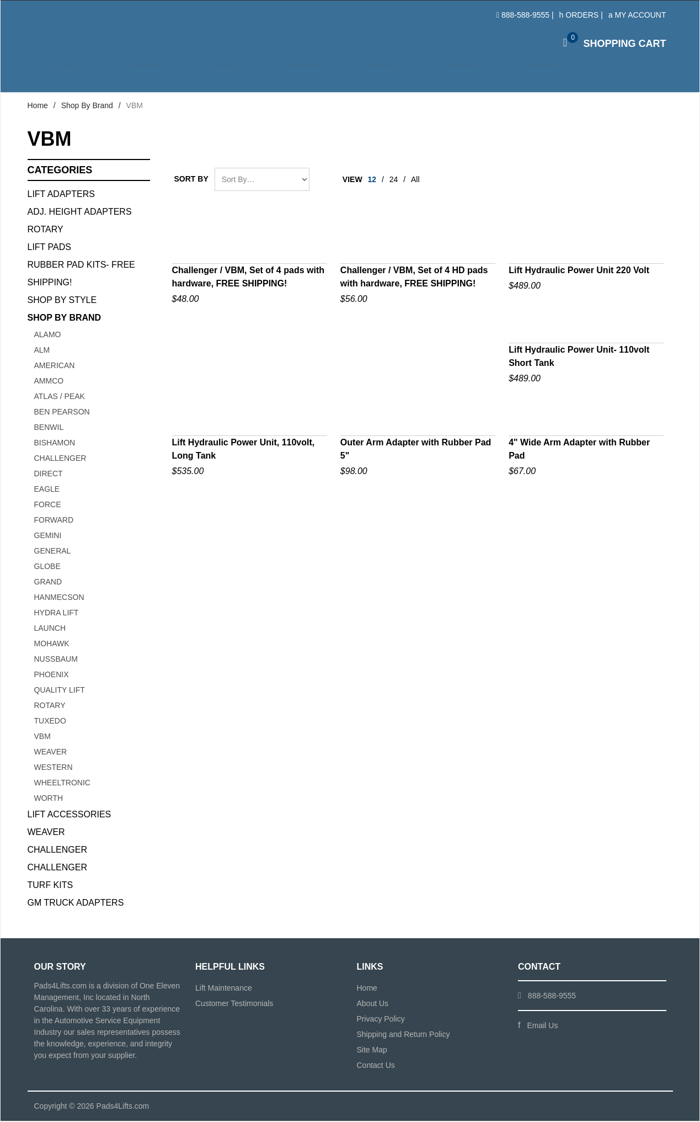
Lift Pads (221, 78)
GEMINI (48, 536)
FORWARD (54, 521)
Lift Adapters (143, 78)
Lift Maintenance (223, 989)
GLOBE (47, 567)
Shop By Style (62, 301)
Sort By (191, 180)
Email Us (542, 1026)
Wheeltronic (62, 783)
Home (66, 78)
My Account (637, 14)
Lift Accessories (530, 78)
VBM (42, 737)
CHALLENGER (60, 459)
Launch (50, 629)
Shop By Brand (87, 106)
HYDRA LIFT (56, 613)
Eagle (47, 490)
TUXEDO (50, 721)
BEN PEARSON (62, 412)
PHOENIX (51, 675)
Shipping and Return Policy (403, 1035)
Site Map (372, 1050)
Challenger (57, 850)
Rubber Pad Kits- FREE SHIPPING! (81, 274)
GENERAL (52, 551)
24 (393, 180)
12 (372, 180)
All (415, 180)
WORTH (48, 799)
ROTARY (50, 706)
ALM (42, 351)
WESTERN (53, 768)
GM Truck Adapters (76, 903)
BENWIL (49, 428)
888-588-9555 (525, 14)
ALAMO (47, 335)
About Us (373, 1004)
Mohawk (52, 644)
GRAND (48, 582)
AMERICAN (54, 366)
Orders (579, 14)
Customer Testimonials (234, 1004)
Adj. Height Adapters (80, 212)
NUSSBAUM (56, 660)
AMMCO (49, 381)
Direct (48, 474)
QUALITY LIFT (59, 691)
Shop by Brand (453, 78)
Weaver (50, 752)
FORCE (47, 505)
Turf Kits (50, 886)
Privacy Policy (381, 1019)
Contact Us (376, 1066)
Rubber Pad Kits (298, 78)
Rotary (45, 230)
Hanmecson (59, 598)
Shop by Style (375, 78)
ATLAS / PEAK (59, 397)
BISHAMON (55, 443)
